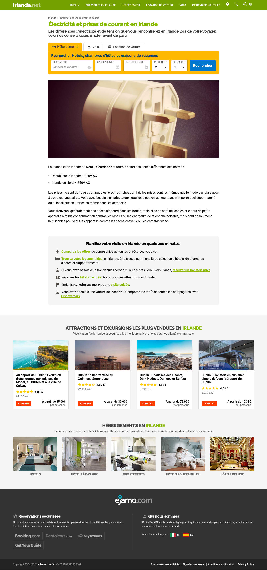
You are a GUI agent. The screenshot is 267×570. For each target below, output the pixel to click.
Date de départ (134, 62)
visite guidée (120, 285)
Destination (60, 62)
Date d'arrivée (105, 62)
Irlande (176, 526)
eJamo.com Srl (46, 564)
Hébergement (131, 5)
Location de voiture (160, 5)
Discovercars (70, 296)
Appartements (133, 456)
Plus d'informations (58, 526)
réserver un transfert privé (191, 270)
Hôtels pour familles (183, 456)
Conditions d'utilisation (221, 564)
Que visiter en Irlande (100, 5)
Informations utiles (206, 5)
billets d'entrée (90, 277)
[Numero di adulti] (160, 67)
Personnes (160, 62)
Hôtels (35, 456)
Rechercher (203, 65)
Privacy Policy (246, 564)
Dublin (74, 5)
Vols (183, 5)
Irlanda (26, 5)
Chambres (179, 62)
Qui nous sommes (163, 516)
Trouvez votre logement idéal (82, 259)
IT (175, 534)
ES (188, 534)
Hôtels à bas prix (84, 456)
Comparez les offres (76, 251)
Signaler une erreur (194, 564)
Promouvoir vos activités (165, 564)
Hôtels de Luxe (232, 456)
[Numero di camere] (179, 67)
